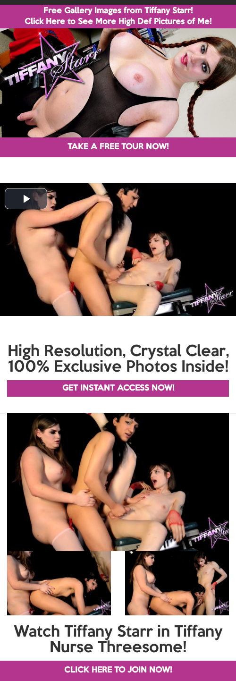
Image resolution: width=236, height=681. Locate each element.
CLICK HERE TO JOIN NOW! (118, 670)
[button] (26, 198)
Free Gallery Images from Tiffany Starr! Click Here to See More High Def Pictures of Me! (118, 17)
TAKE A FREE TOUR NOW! (118, 147)
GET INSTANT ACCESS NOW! (118, 388)
